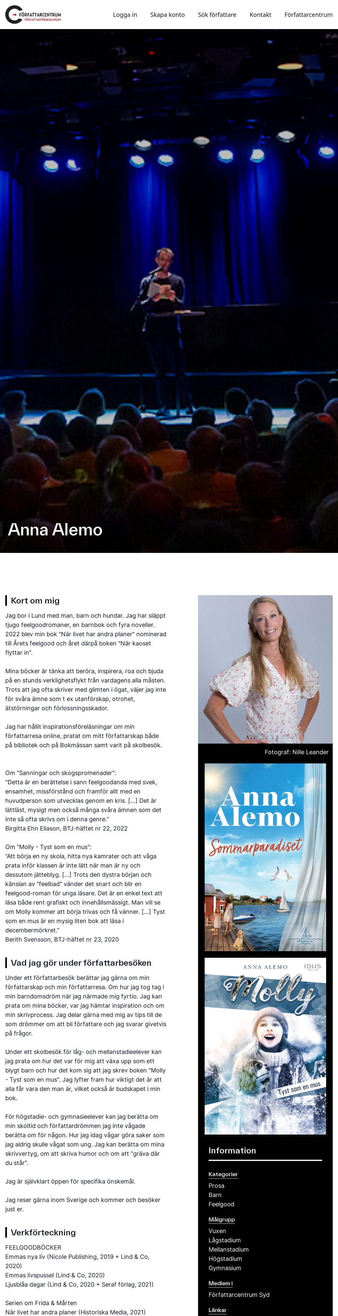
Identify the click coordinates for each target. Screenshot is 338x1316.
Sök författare (217, 15)
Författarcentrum (309, 15)
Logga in (125, 15)
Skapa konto (168, 15)
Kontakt (260, 15)
